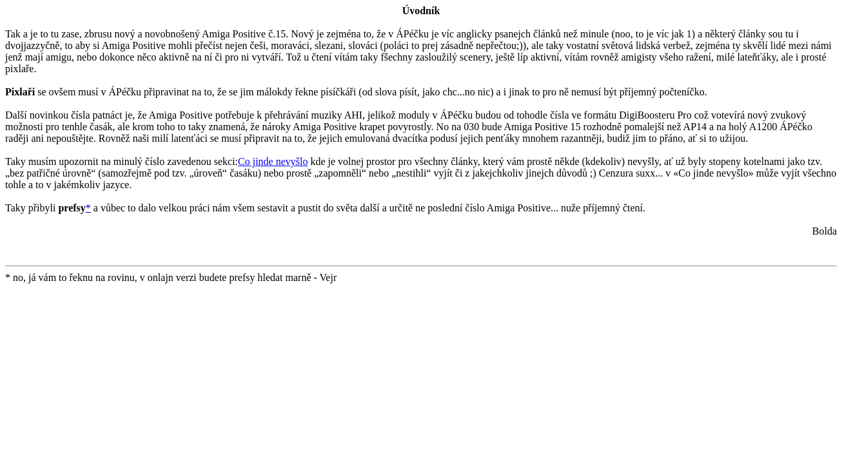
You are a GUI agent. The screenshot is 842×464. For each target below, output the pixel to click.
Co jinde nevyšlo (273, 161)
